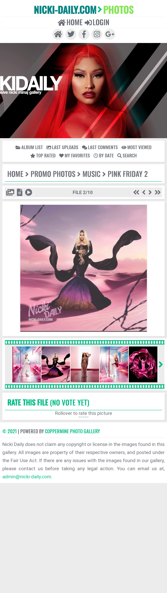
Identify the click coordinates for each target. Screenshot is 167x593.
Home (70, 22)
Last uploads (62, 147)
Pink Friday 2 (128, 173)
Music (91, 173)
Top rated (43, 155)
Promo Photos (53, 173)
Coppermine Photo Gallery (72, 431)
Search (127, 155)
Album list (29, 147)
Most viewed (136, 147)
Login (97, 22)
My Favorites (74, 155)
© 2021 (9, 431)
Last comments (100, 147)
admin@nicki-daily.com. (27, 476)
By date (104, 155)
